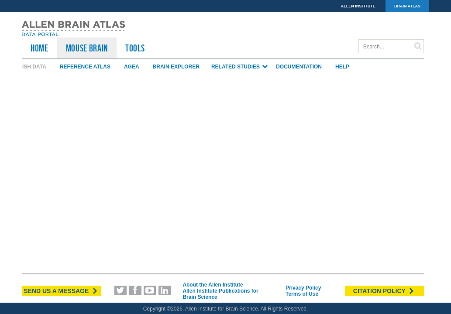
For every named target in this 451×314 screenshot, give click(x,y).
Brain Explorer (176, 67)
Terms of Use (302, 294)
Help (342, 67)
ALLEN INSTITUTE (358, 6)
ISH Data (34, 67)
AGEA (131, 67)
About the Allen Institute (212, 285)
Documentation (299, 67)
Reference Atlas (85, 67)
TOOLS (135, 48)
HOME (39, 48)
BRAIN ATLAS (407, 6)
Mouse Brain (87, 48)
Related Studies (240, 67)
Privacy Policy (303, 288)
